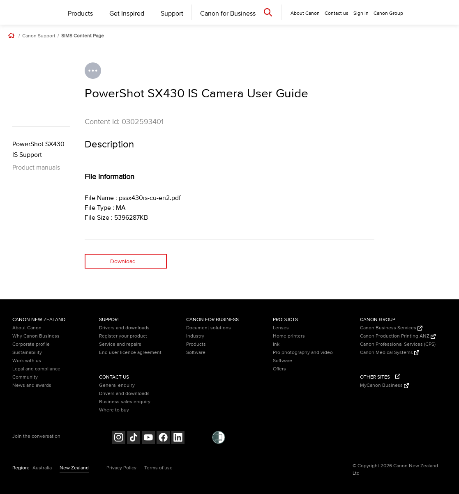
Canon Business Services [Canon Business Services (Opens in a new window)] (391, 328)
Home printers (289, 336)
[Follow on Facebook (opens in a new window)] (163, 438)
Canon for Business (228, 13)
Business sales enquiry (124, 402)
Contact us (336, 13)
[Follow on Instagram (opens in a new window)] (118, 438)
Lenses (281, 328)
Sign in (361, 13)
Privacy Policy (121, 468)
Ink (276, 344)
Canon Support (38, 36)
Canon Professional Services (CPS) (398, 344)
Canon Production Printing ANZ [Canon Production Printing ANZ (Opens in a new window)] (398, 336)
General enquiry (117, 385)
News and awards (31, 385)
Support (172, 13)
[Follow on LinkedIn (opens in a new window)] (178, 438)
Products (80, 13)
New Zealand (74, 468)
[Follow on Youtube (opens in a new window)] (148, 438)
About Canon (27, 328)
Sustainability (27, 352)
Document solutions (208, 328)
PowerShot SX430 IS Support (38, 149)
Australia (42, 468)
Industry (195, 336)
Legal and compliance (36, 369)
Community (25, 377)
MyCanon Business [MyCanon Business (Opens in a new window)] (384, 385)
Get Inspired (126, 13)
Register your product (123, 336)
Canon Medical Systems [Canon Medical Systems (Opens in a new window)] (389, 352)
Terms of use (158, 468)
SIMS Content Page (82, 36)
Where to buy (114, 410)
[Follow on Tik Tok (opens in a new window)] (133, 438)
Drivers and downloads (124, 328)
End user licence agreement (130, 352)
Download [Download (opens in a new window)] (123, 261)
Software (195, 352)
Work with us (26, 361)
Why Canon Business (36, 336)
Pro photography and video (303, 352)
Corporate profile (31, 344)
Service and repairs (120, 344)
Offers (279, 369)
